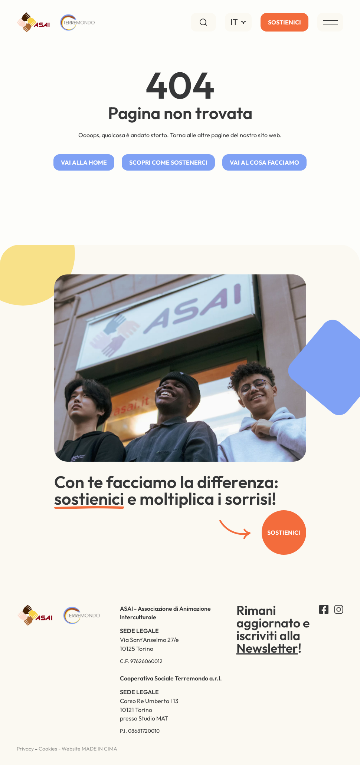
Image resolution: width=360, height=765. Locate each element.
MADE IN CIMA (99, 748)
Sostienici (283, 533)
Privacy (25, 749)
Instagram (338, 609)
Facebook (323, 609)
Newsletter (267, 648)
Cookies (48, 749)
